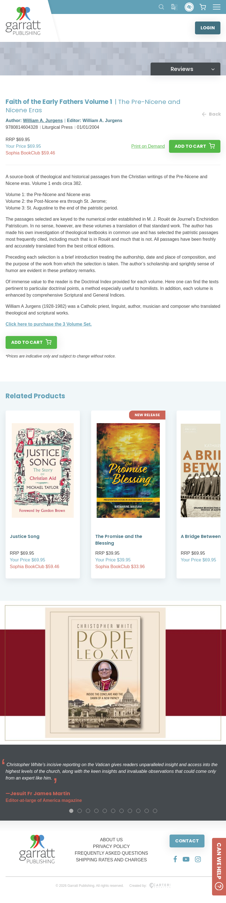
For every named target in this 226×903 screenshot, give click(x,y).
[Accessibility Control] (189, 7)
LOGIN (208, 28)
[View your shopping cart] (202, 7)
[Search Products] (161, 6)
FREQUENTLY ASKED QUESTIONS (111, 853)
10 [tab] (146, 811)
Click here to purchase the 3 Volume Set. (49, 324)
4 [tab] (96, 811)
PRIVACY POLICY (111, 846)
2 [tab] (79, 811)
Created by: (149, 885)
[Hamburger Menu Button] (216, 6)
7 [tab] (121, 811)
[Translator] (174, 7)
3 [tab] (88, 811)
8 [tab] (130, 811)
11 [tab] (155, 811)
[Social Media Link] (175, 859)
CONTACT (187, 841)
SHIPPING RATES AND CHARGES (111, 859)
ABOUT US (111, 839)
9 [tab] (138, 811)
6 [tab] (113, 811)
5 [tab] (105, 811)
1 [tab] (71, 811)
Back (211, 114)
